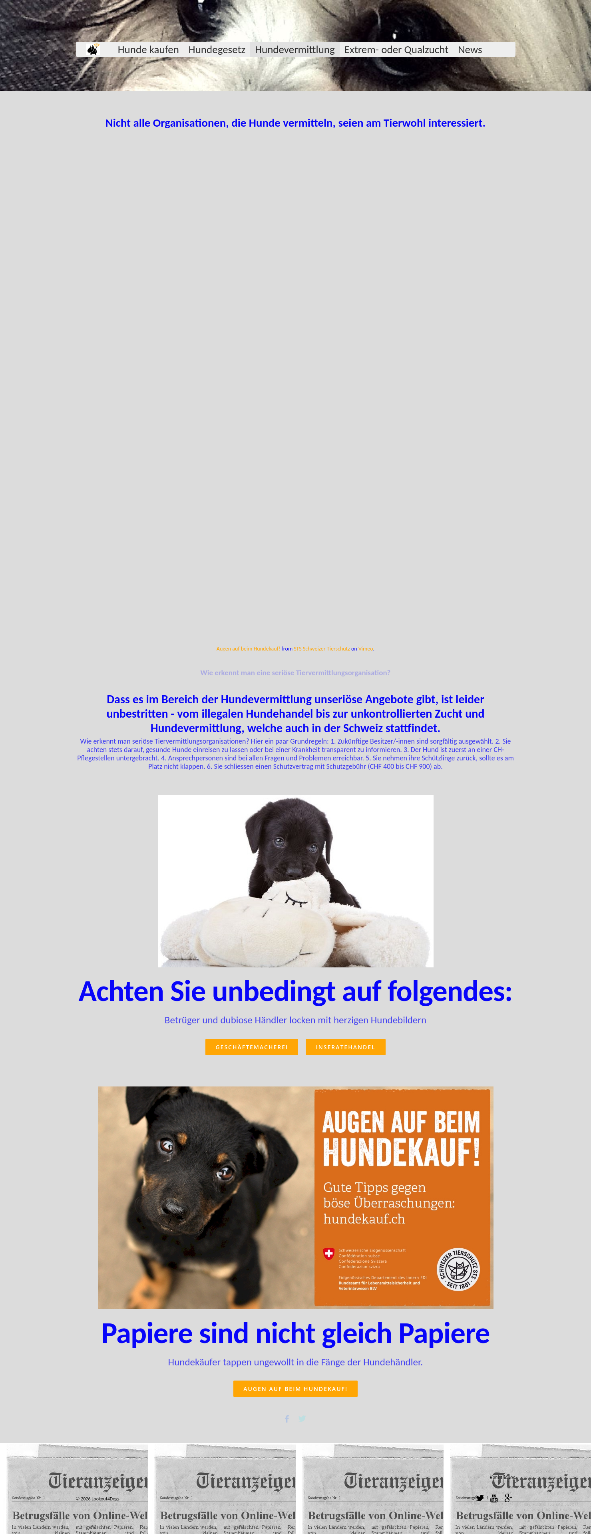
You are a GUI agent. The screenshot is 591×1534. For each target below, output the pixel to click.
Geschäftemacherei (251, 1047)
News (470, 49)
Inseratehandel (345, 1047)
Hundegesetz (217, 49)
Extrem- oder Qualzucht (396, 49)
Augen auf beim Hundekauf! (249, 648)
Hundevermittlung (295, 49)
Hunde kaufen (148, 49)
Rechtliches (502, 1477)
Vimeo (365, 648)
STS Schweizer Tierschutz (322, 648)
